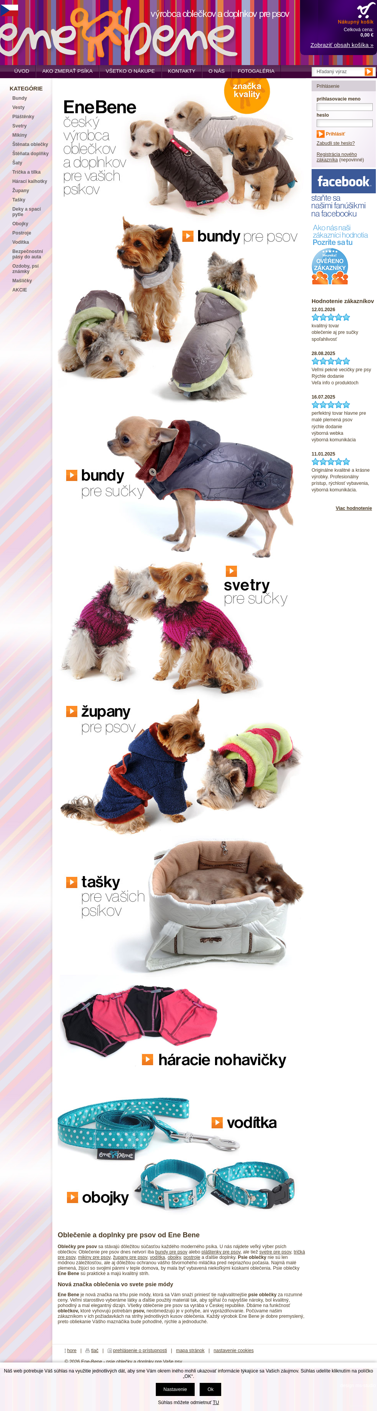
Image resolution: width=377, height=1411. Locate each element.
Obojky (20, 223)
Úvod (21, 71)
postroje (191, 1257)
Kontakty (182, 71)
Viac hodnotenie (354, 508)
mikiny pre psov (94, 1257)
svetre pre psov (275, 1252)
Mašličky (22, 280)
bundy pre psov (171, 1252)
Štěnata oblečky (30, 144)
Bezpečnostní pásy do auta (27, 254)
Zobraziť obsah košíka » (342, 45)
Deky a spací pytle (26, 211)
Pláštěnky (23, 116)
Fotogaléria (256, 71)
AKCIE (19, 290)
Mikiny (19, 135)
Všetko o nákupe (130, 71)
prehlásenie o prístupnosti (140, 1350)
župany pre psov (130, 1257)
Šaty (17, 163)
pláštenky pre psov (221, 1252)
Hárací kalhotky (29, 181)
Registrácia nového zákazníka (337, 157)
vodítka (157, 1257)
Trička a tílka (26, 172)
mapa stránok (190, 1350)
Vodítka (20, 242)
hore (72, 1350)
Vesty (18, 107)
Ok (210, 1389)
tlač (94, 1350)
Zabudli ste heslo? (336, 143)
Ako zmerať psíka (67, 71)
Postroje (21, 233)
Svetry (19, 126)
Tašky (18, 200)
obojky (174, 1257)
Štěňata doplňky (30, 153)
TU (216, 1402)
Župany (20, 190)
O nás (217, 71)
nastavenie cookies (234, 1350)
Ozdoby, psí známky (25, 268)
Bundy (19, 98)
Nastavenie (175, 1389)
